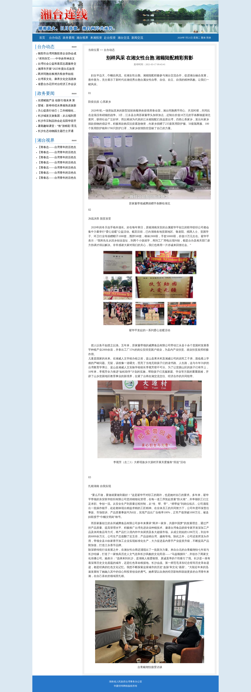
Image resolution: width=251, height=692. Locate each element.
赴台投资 (110, 37)
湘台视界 (82, 37)
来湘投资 (96, 37)
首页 (42, 37)
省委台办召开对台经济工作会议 (57, 84)
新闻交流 (137, 37)
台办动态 (55, 37)
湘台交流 (123, 37)
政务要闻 (69, 37)
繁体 (203, 37)
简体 (208, 37)
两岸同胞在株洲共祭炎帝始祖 (56, 73)
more (74, 46)
